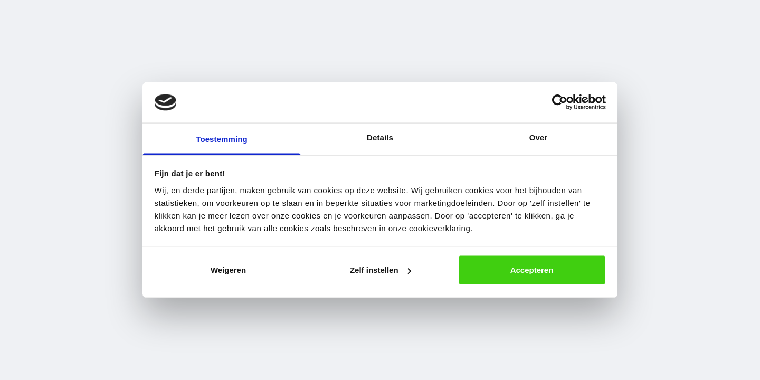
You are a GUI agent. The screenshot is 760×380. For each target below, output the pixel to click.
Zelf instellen (380, 269)
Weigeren (228, 269)
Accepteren (532, 269)
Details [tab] (380, 136)
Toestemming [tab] (222, 138)
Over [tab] (538, 136)
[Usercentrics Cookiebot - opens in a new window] (560, 102)
